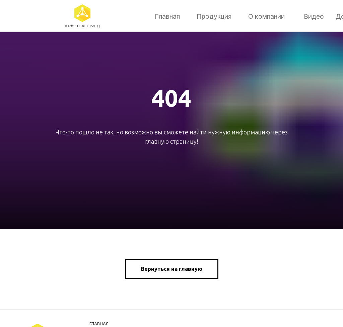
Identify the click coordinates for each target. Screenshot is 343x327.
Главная (167, 16)
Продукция (214, 16)
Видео (314, 16)
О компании (266, 16)
